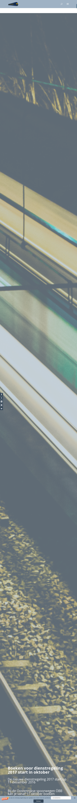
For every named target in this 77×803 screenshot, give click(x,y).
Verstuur (38, 801)
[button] (38, 799)
